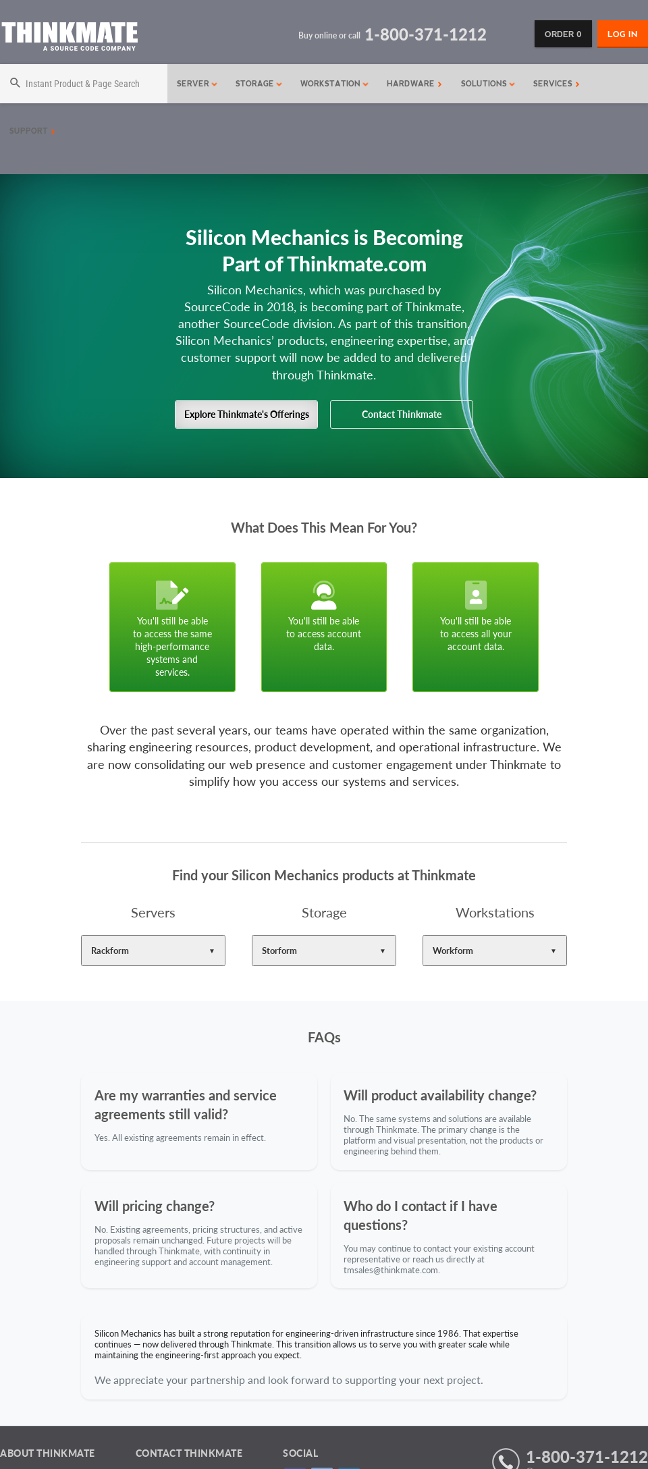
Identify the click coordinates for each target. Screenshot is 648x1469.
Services (556, 84)
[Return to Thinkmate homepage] (69, 38)
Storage (259, 84)
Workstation (334, 84)
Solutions (488, 84)
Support (32, 131)
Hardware (414, 84)
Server (197, 84)
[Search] (83, 83)
